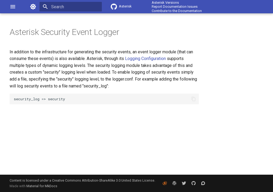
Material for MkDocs (41, 186)
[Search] (70, 6)
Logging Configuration (145, 58)
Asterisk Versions (165, 3)
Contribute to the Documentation (177, 11)
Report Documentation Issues (175, 7)
